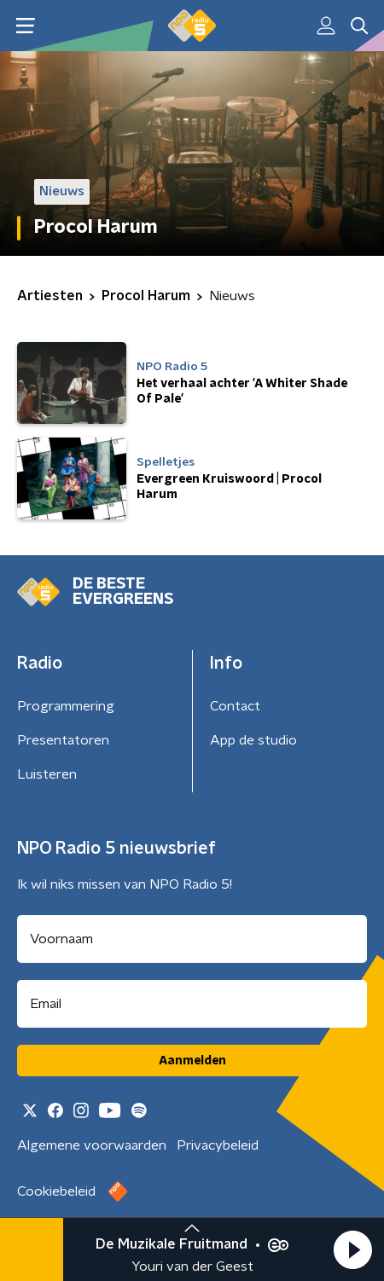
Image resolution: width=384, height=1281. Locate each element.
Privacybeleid (218, 1145)
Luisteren (47, 774)
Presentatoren (63, 740)
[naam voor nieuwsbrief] (192, 939)
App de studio (253, 740)
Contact (235, 706)
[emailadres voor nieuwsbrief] (192, 1004)
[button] (352, 1249)
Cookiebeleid (56, 1191)
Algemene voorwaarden (91, 1145)
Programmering (65, 706)
